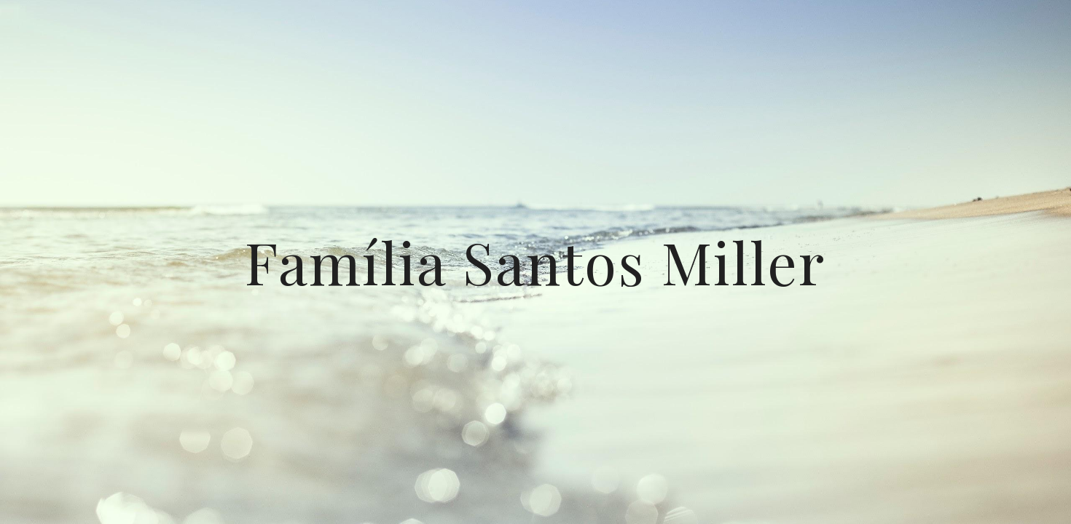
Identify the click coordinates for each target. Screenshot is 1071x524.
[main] (535, 261)
